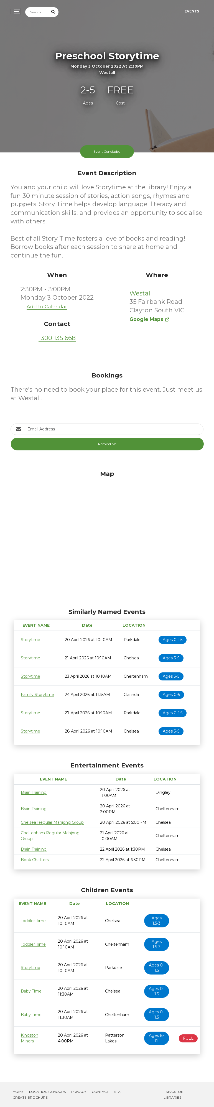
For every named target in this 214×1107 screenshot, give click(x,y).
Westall (140, 293)
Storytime (30, 639)
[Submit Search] (53, 12)
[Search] (37, 12)
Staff (119, 1092)
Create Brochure (30, 1097)
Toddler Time (33, 920)
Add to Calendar (44, 306)
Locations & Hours (47, 1092)
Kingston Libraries (174, 1095)
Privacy (78, 1092)
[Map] (107, 538)
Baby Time (31, 991)
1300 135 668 (57, 338)
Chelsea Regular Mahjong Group (52, 822)
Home (18, 1092)
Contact (100, 1092)
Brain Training (34, 792)
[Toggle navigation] (16, 11)
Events (192, 11)
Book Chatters (35, 859)
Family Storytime (37, 694)
